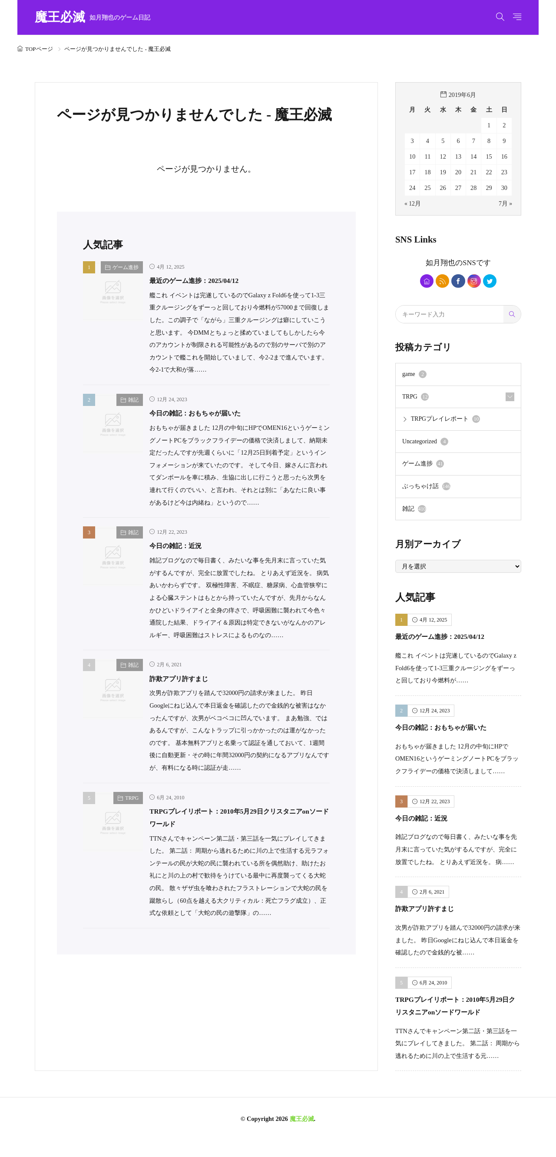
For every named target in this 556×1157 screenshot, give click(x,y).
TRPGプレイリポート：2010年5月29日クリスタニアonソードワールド (457, 1015)
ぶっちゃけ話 (426, 490)
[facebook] (458, 281)
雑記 (133, 400)
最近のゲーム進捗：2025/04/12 (205, 280)
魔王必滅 (92, 17)
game (414, 376)
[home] (423, 281)
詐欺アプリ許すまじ (186, 678)
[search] (512, 315)
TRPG (132, 798)
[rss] (441, 281)
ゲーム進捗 (126, 267)
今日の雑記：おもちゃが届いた (207, 412)
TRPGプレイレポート (446, 422)
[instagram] (475, 281)
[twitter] (493, 281)
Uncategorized (426, 445)
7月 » (505, 203)
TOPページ (39, 49)
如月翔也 (440, 262)
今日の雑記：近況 (182, 545)
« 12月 (412, 203)
